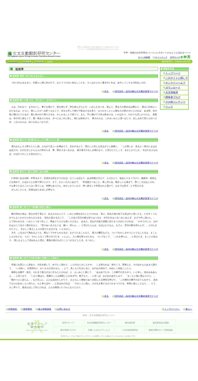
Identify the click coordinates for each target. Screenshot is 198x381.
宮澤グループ (68, 323)
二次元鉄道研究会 (130, 330)
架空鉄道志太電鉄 (161, 323)
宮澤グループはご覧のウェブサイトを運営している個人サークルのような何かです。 (99, 336)
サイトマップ (160, 57)
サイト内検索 (144, 57)
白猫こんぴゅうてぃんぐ (99, 330)
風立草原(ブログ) (68, 330)
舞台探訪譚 (130, 323)
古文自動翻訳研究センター (99, 323)
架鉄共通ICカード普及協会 (161, 330)
